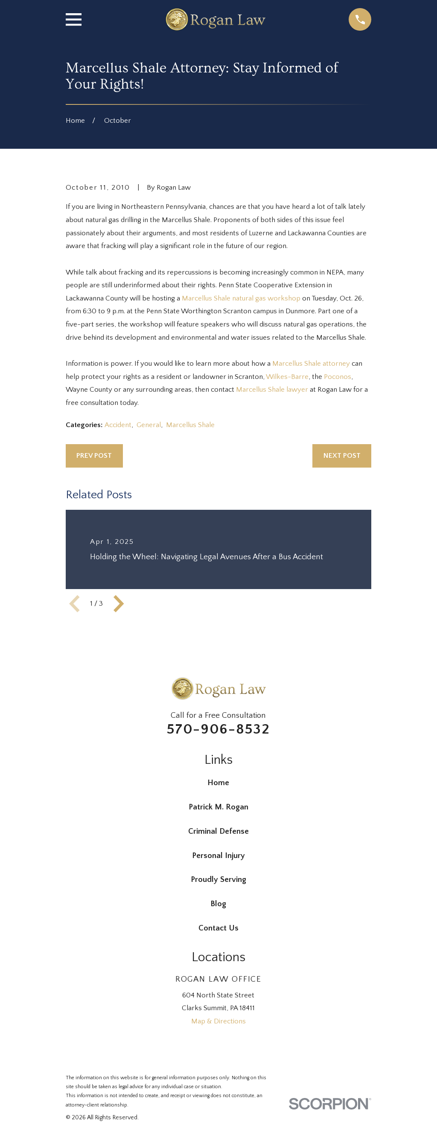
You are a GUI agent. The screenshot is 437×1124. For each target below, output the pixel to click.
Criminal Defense (218, 831)
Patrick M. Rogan (218, 807)
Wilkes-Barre (287, 377)
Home (218, 782)
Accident (118, 425)
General (149, 425)
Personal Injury (218, 855)
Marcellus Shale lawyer (273, 389)
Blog (218, 903)
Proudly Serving (218, 879)
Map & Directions (218, 1021)
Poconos (337, 377)
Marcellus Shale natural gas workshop (242, 298)
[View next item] (118, 603)
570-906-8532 (218, 729)
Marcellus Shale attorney (312, 363)
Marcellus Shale (190, 425)
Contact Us (218, 928)
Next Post (342, 455)
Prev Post (94, 455)
